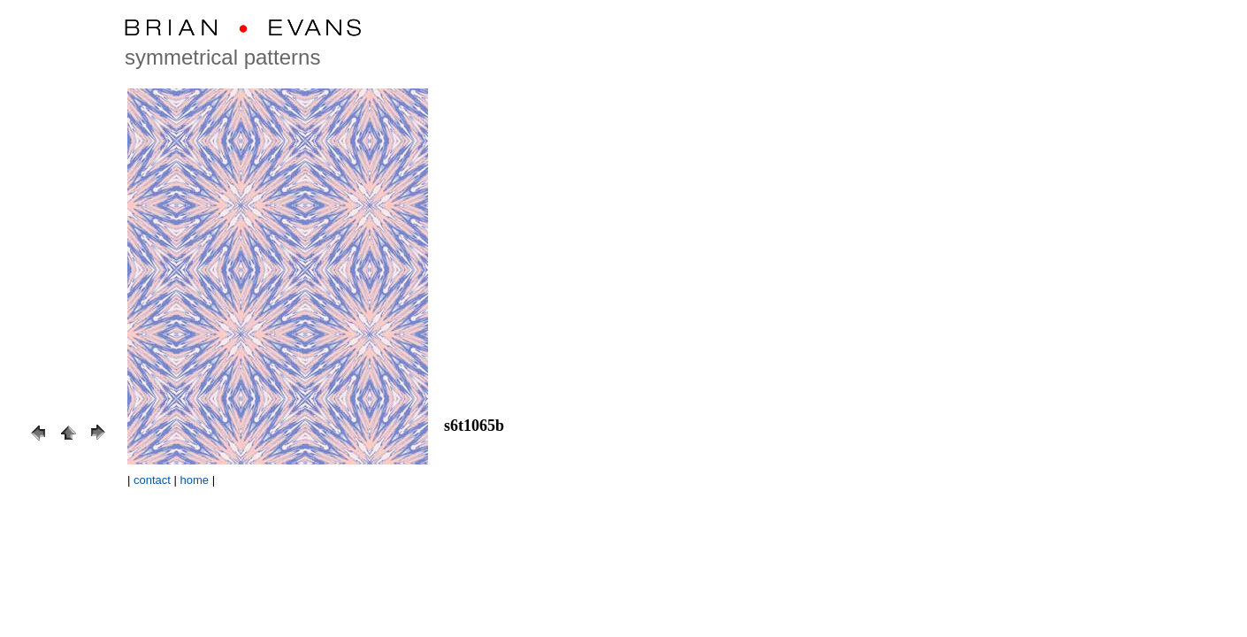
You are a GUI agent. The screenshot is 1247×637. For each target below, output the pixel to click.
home (195, 480)
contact (152, 480)
